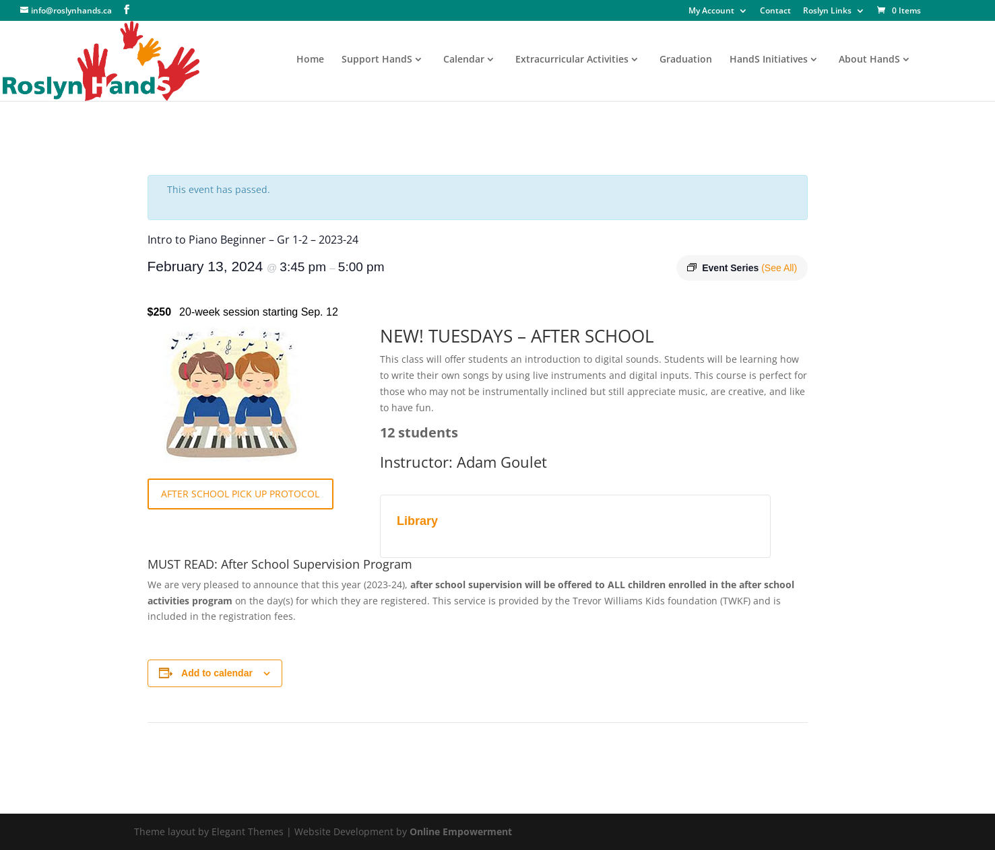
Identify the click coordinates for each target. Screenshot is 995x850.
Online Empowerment (461, 831)
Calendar (463, 60)
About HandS (869, 60)
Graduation (686, 60)
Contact (775, 11)
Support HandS (377, 60)
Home (310, 60)
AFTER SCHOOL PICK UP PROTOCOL (240, 493)
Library (417, 521)
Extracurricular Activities (572, 60)
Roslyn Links (827, 11)
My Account (711, 11)
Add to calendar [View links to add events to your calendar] (217, 673)
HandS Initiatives (769, 60)
